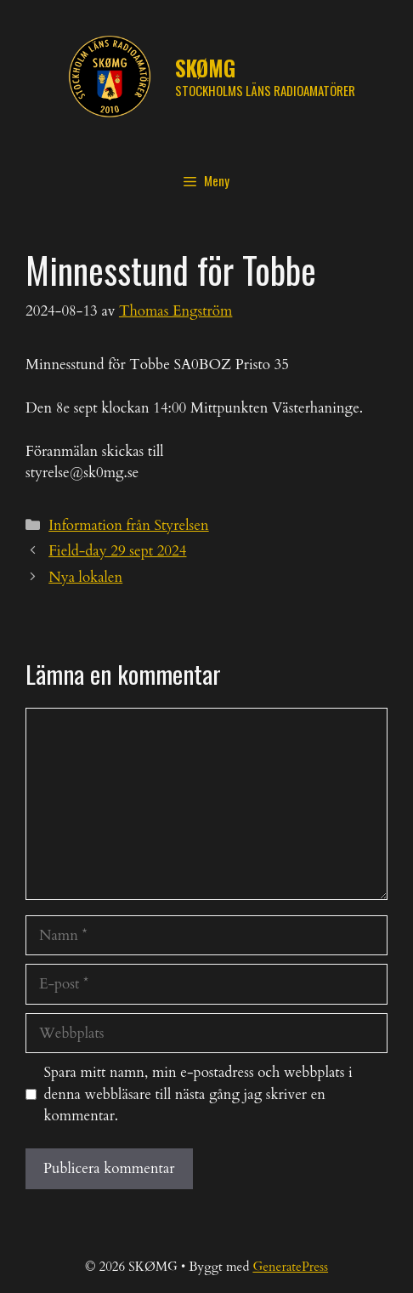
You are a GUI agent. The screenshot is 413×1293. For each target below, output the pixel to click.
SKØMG (205, 67)
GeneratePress (290, 1266)
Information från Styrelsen (128, 525)
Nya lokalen (85, 577)
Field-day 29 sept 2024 (117, 551)
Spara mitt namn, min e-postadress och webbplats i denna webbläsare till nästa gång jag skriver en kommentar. (198, 1093)
